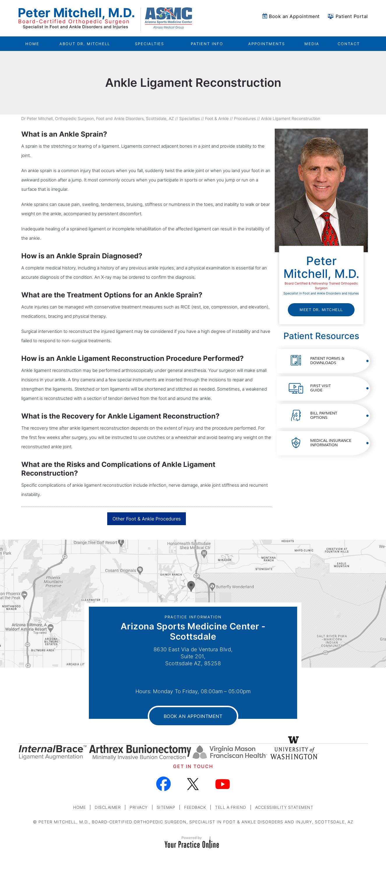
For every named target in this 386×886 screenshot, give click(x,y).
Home (32, 43)
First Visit (320, 388)
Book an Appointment (294, 16)
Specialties (189, 118)
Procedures (245, 118)
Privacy (139, 807)
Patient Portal (352, 16)
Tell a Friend (230, 807)
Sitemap (166, 807)
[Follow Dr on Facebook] (163, 783)
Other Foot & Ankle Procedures (146, 519)
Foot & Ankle (217, 118)
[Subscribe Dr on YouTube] (222, 783)
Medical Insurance (330, 442)
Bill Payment (323, 415)
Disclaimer (108, 807)
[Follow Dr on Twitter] (193, 783)
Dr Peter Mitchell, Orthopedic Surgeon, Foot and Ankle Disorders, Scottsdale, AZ (97, 118)
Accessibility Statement (284, 807)
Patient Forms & (327, 360)
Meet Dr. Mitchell (321, 309)
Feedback (195, 807)
